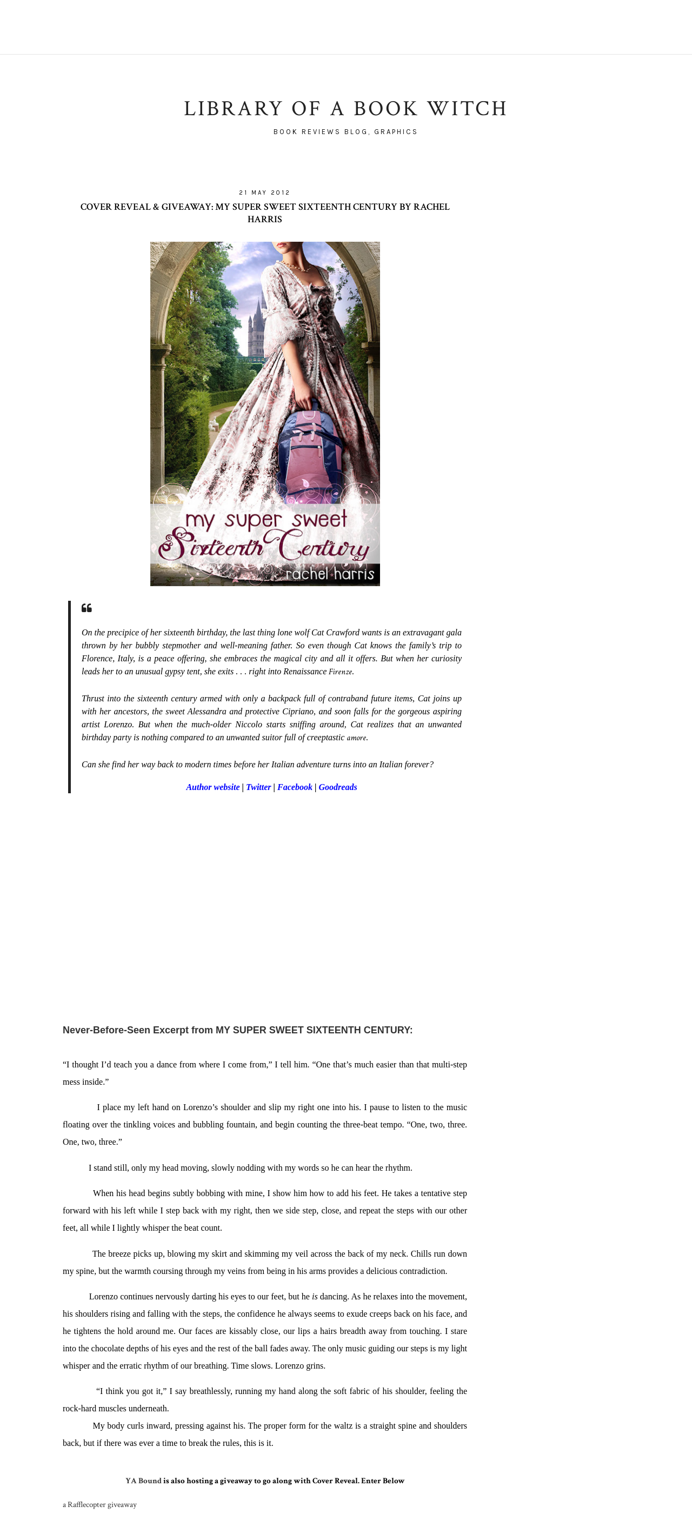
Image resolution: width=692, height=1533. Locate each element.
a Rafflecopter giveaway (100, 1504)
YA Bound (143, 1480)
